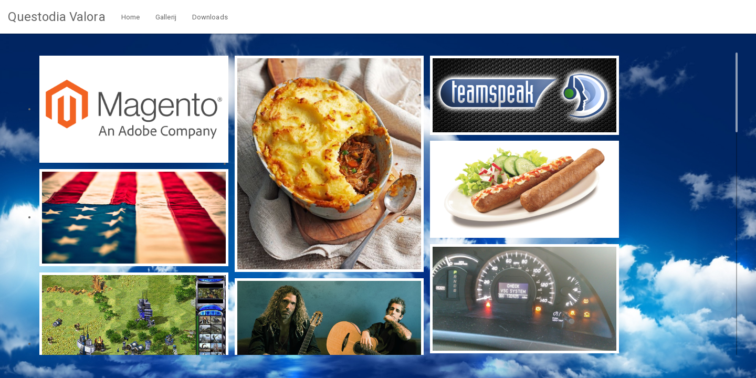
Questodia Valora (57, 16)
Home (130, 17)
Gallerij (165, 17)
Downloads (210, 17)
